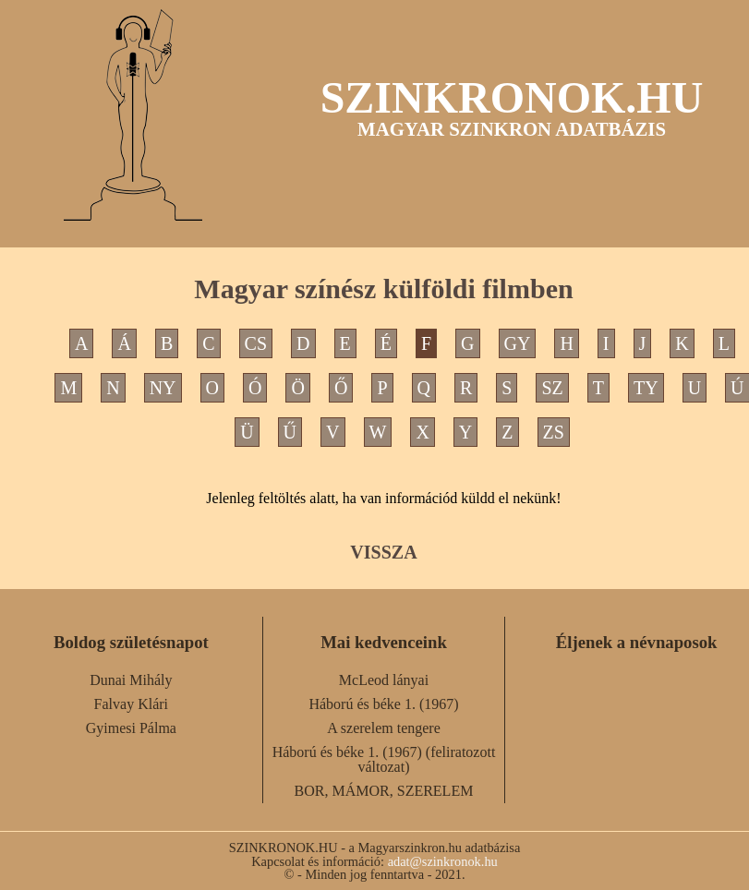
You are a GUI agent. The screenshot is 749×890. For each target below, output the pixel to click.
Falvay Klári (131, 704)
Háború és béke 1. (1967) (383, 704)
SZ (551, 388)
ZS (553, 432)
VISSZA (383, 552)
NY (163, 388)
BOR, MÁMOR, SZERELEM (384, 791)
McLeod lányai (384, 680)
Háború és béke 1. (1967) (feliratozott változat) (384, 759)
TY (646, 388)
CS (256, 343)
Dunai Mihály (131, 680)
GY (517, 343)
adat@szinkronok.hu (443, 861)
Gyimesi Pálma (131, 728)
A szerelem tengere (384, 728)
